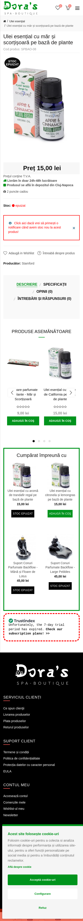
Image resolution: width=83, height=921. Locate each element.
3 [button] (44, 441)
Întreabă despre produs (59, 253)
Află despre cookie (19, 866)
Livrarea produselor (16, 715)
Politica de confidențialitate (21, 758)
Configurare (43, 893)
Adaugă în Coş (23, 420)
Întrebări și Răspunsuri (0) (44, 299)
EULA (7, 771)
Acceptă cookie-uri (42, 879)
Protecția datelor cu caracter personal (29, 765)
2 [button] (39, 441)
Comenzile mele (14, 802)
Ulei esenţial (17, 21)
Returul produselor (16, 727)
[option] (23, 386)
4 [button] (49, 441)
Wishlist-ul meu (13, 809)
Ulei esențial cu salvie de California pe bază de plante (60, 394)
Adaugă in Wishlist (21, 253)
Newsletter (10, 815)
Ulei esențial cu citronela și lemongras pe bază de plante (60, 495)
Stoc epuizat (23, 513)
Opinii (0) (44, 291)
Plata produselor (14, 721)
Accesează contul (15, 796)
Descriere (27, 284)
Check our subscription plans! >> (36, 632)
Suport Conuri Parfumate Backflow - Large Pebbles (60, 567)
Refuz (42, 907)
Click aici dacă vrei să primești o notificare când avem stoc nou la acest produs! (34, 227)
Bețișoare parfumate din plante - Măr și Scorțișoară (23, 394)
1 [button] (34, 441)
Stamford (28, 263)
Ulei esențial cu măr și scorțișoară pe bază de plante (40, 25)
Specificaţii (55, 284)
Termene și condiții (16, 752)
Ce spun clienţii (13, 708)
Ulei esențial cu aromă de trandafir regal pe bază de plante (23, 495)
